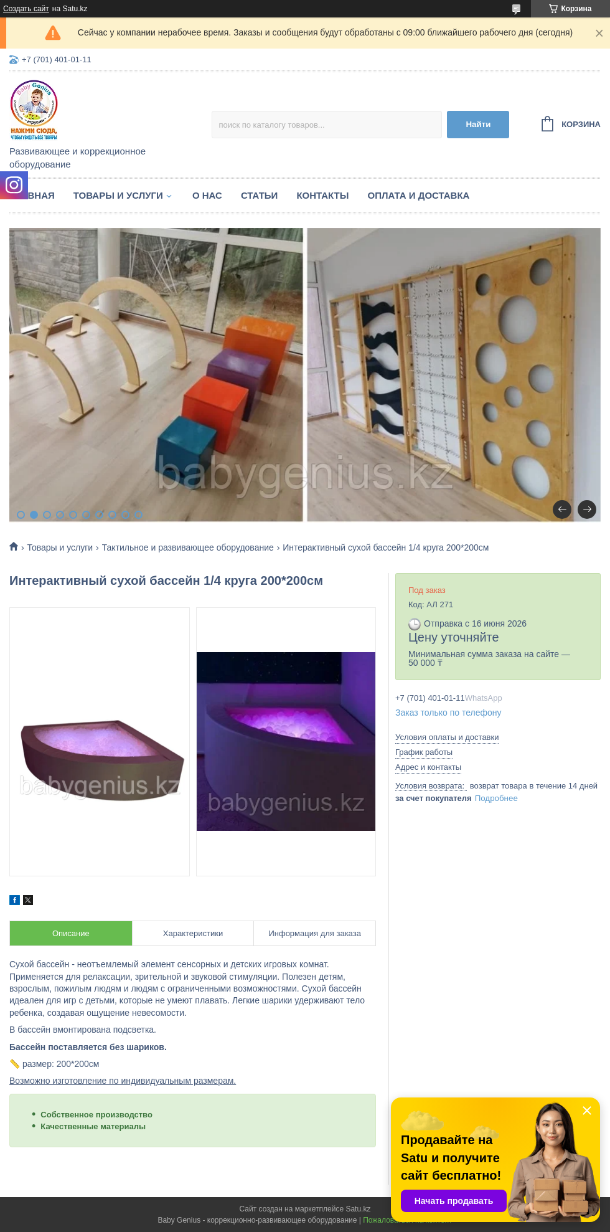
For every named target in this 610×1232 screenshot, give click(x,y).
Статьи (259, 195)
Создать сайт (26, 8)
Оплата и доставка (418, 195)
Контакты (322, 195)
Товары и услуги (118, 195)
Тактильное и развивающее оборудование (188, 547)
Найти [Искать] (478, 124)
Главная (32, 195)
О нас (207, 195)
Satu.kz (357, 1209)
